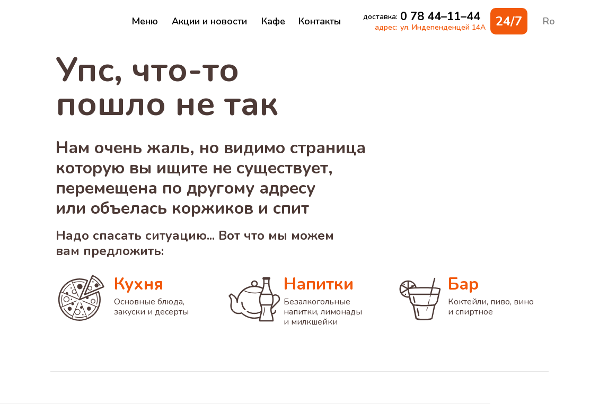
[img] (79, 21)
